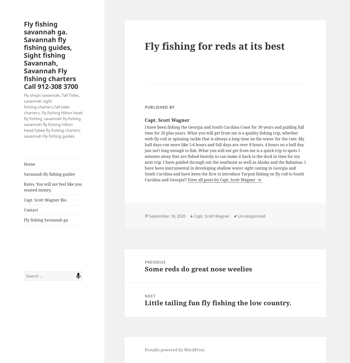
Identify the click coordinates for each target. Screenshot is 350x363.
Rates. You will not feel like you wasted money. (53, 187)
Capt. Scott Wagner (212, 216)
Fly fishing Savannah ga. (46, 220)
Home (29, 164)
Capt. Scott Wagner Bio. (45, 200)
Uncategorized (251, 216)
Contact (31, 210)
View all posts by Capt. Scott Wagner (222, 179)
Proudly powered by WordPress (175, 350)
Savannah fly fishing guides (49, 174)
